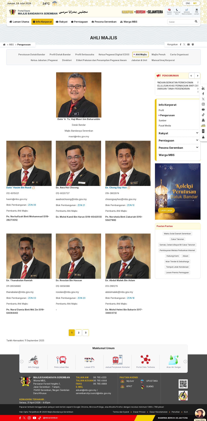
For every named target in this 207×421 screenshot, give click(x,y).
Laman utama (4, 44)
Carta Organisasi (179, 54)
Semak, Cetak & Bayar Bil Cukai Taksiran (177, 245)
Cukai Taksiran (177, 239)
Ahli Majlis (141, 54)
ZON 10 (130, 205)
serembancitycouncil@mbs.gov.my (93, 393)
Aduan (185, 256)
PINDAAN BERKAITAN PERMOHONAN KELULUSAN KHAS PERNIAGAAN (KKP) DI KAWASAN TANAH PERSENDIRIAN (177, 85)
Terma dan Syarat (121, 412)
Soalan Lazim (169, 13)
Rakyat (63, 21)
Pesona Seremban (105, 21)
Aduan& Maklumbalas (187, 13)
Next (197, 76)
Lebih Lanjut (166, 210)
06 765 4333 (99, 377)
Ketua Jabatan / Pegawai (44, 60)
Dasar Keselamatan (158, 412)
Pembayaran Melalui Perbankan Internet (177, 250)
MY (195, 3)
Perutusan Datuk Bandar (31, 54)
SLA (186, 412)
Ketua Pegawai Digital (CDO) (114, 54)
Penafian (176, 412)
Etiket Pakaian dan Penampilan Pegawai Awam (101, 60)
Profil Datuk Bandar (60, 54)
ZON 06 (32, 204)
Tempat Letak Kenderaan (177, 267)
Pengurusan (167, 115)
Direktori (67, 60)
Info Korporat (44, 21)
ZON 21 (81, 205)
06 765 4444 (100, 380)
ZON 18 (130, 298)
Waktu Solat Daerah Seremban (177, 233)
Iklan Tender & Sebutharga (177, 261)
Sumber (162, 120)
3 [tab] (85, 332)
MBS (11, 44)
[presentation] (21, 361)
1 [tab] (71, 332)
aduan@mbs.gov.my (86, 390)
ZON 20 (81, 298)
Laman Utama (21, 21)
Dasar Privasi (139, 412)
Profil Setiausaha (84, 54)
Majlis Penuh (159, 54)
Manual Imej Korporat (163, 60)
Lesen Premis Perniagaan (177, 272)
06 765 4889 (100, 383)
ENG (188, 3)
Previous (191, 76)
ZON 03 (32, 298)
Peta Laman (196, 13)
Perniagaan (81, 21)
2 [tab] (78, 332)
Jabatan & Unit (139, 60)
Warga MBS (130, 21)
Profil (161, 110)
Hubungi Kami (177, 13)
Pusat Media (165, 125)
